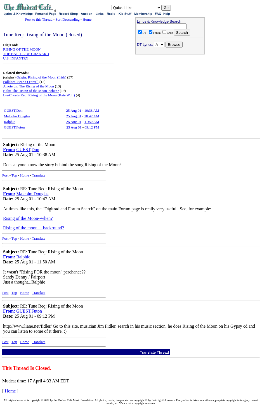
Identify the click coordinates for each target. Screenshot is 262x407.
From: (9, 149)
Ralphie (9, 122)
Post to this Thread (39, 19)
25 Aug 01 (73, 110)
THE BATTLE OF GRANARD (26, 54)
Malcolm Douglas (17, 116)
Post (5, 175)
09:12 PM (91, 127)
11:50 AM (91, 122)
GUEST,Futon (14, 127)
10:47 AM (91, 116)
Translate (38, 175)
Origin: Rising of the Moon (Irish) (41, 77)
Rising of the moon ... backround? (33, 227)
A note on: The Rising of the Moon (28, 86)
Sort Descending (67, 19)
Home (86, 19)
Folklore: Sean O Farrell (21, 82)
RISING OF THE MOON (22, 49)
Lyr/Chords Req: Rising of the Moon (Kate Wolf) (39, 95)
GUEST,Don (13, 110)
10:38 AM (91, 110)
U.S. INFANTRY (15, 58)
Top (14, 175)
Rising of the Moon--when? (28, 218)
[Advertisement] (170, 92)
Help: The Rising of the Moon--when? (31, 91)
